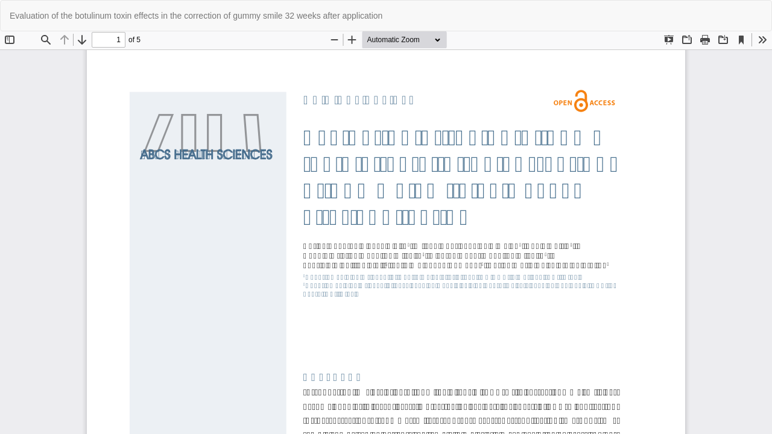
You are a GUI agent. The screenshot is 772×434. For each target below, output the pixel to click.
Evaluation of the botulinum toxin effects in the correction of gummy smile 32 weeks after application (196, 15)
